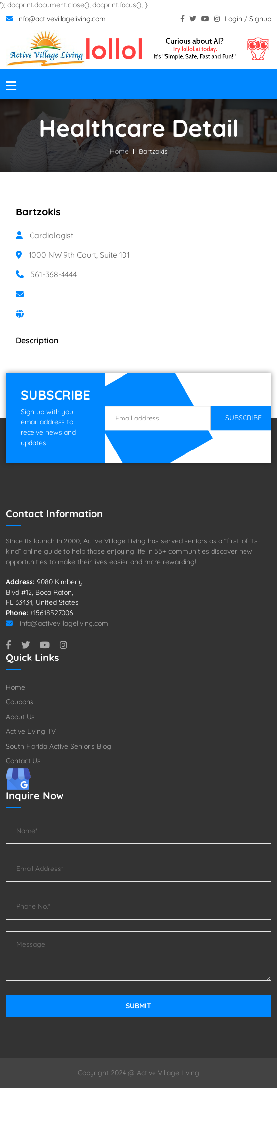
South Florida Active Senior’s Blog (58, 746)
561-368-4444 (54, 274)
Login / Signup (248, 18)
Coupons (19, 701)
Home (119, 151)
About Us (20, 716)
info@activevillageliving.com (56, 18)
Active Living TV (31, 731)
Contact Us (23, 760)
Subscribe (243, 417)
